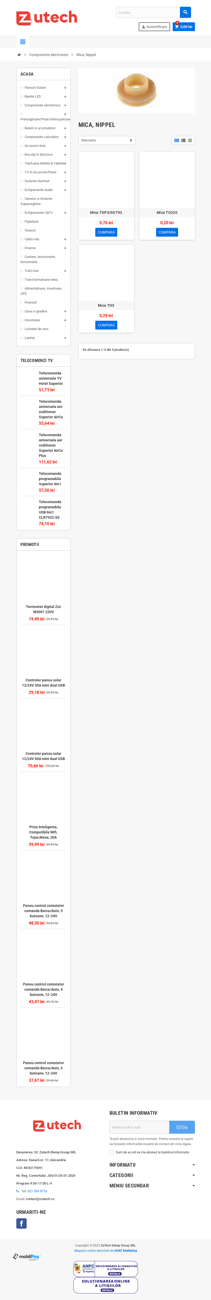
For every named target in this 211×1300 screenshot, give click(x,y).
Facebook (21, 1223)
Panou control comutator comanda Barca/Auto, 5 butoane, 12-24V (43, 911)
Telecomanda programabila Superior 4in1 (50, 478)
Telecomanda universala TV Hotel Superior (51, 378)
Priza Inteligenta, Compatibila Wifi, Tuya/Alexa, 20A (43, 832)
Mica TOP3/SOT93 (106, 212)
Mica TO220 (167, 212)
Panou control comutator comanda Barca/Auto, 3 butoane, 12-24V (43, 1068)
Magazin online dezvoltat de (105, 1251)
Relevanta (88, 140)
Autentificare (154, 27)
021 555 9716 (37, 1191)
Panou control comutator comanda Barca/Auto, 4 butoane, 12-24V (43, 989)
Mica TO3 (106, 305)
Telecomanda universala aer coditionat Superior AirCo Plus (51, 445)
